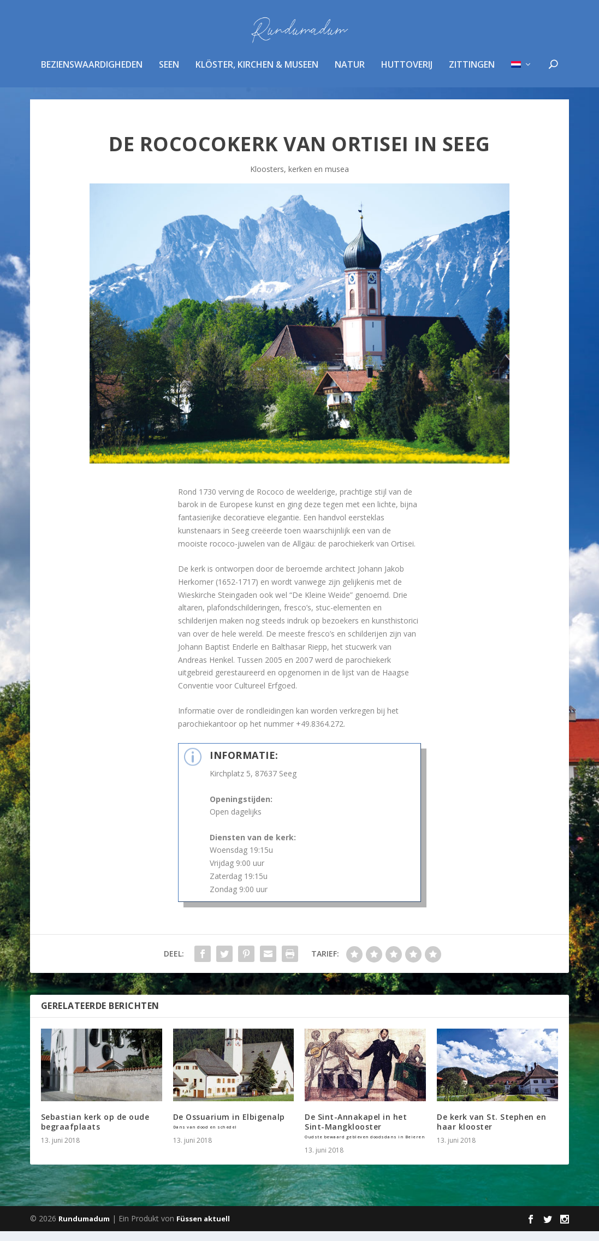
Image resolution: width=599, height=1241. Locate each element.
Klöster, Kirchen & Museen (256, 73)
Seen (169, 73)
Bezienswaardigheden (92, 73)
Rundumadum (84, 1228)
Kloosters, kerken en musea (299, 179)
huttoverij (406, 73)
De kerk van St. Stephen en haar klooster (491, 1131)
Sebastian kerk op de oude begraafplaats (95, 1131)
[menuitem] (521, 87)
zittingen (472, 73)
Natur (350, 73)
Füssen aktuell (203, 1228)
